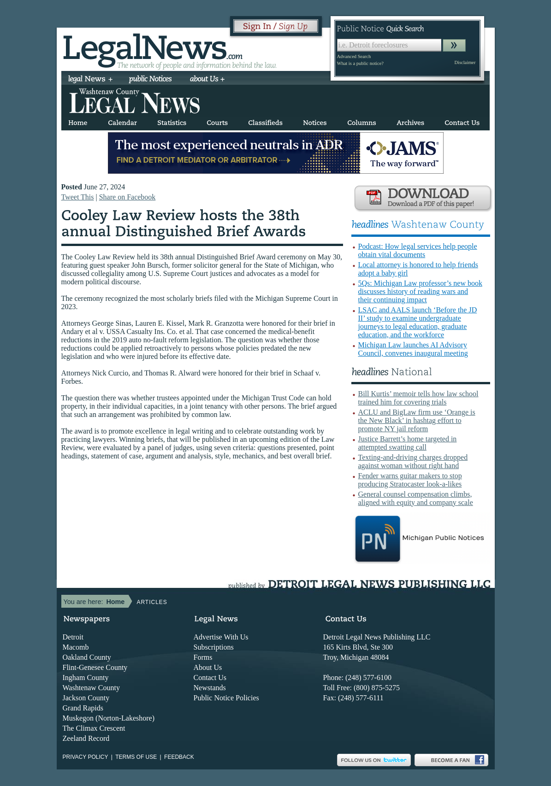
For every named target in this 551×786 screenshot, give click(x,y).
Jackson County (86, 698)
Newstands (210, 688)
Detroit (73, 637)
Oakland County (87, 657)
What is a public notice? (360, 63)
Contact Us (210, 677)
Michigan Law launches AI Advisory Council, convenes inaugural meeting (413, 349)
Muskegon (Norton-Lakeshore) (109, 718)
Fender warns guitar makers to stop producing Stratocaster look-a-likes (410, 480)
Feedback (179, 757)
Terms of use (136, 757)
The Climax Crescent (94, 728)
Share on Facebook (127, 197)
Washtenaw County (91, 688)
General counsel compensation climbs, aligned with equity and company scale (415, 498)
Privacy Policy (85, 757)
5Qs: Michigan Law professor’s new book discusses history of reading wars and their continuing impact (420, 291)
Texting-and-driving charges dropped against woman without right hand (413, 461)
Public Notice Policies (226, 698)
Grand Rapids (83, 708)
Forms (203, 657)
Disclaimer (464, 62)
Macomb (76, 647)
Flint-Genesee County (95, 667)
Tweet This (77, 197)
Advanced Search (354, 56)
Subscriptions (214, 647)
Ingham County (86, 677)
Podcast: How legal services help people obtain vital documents (417, 250)
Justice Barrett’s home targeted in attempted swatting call (407, 443)
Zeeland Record (86, 738)
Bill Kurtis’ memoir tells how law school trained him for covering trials (418, 398)
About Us (208, 667)
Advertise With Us (221, 637)
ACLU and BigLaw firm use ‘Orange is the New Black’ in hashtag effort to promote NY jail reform (416, 420)
